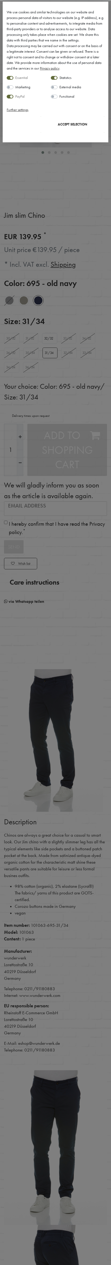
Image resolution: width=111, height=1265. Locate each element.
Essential (21, 77)
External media (70, 87)
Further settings (17, 109)
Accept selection (72, 124)
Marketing (22, 87)
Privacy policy (49, 68)
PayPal (20, 96)
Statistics (65, 77)
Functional (66, 96)
